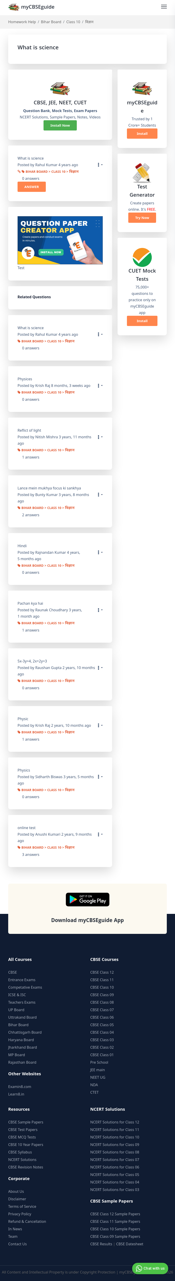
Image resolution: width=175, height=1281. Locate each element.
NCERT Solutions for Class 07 (114, 1159)
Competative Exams (25, 987)
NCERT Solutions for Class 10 (114, 1137)
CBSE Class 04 (102, 1032)
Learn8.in (16, 1094)
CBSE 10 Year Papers (25, 1144)
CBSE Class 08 (102, 1002)
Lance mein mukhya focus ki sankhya (49, 488)
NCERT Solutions (22, 1159)
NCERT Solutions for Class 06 (114, 1167)
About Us (16, 1191)
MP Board (16, 1054)
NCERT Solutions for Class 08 (114, 1152)
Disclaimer (17, 1198)
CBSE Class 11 (102, 979)
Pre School (99, 1062)
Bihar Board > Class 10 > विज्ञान (50, 172)
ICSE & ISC (17, 994)
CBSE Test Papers (23, 1129)
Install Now (60, 125)
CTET (94, 1092)
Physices (25, 378)
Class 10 (73, 21)
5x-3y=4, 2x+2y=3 (32, 661)
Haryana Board (21, 1039)
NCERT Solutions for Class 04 (114, 1182)
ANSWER (31, 186)
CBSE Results (101, 1243)
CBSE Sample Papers (25, 1122)
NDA (94, 1084)
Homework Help (22, 21)
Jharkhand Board (22, 1047)
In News (15, 1228)
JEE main (97, 1069)
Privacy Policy (19, 1213)
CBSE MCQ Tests (22, 1137)
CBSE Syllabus (20, 1152)
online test (27, 827)
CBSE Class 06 (102, 1017)
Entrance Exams (22, 979)
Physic (23, 718)
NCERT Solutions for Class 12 (114, 1122)
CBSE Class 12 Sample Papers (115, 1213)
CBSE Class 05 (102, 1024)
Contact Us (17, 1243)
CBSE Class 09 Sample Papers (115, 1236)
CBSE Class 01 (102, 1054)
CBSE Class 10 (102, 987)
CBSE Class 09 (102, 994)
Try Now (142, 217)
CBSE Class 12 (102, 972)
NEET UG (97, 1077)
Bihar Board (51, 21)
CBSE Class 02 (102, 1047)
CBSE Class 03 (102, 1039)
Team (13, 1236)
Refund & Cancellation (27, 1221)
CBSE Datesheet (129, 1243)
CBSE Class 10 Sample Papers (115, 1228)
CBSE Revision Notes (25, 1167)
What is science (31, 327)
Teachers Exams (22, 1002)
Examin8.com (19, 1086)
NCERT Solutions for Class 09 (114, 1144)
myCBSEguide (31, 7)
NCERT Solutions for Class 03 (114, 1189)
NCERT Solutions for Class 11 (114, 1129)
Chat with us (149, 1268)
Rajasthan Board (22, 1062)
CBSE (12, 972)
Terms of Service (22, 1206)
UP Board (16, 1009)
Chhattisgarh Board (25, 1032)
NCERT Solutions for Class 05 (114, 1174)
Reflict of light (29, 430)
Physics (24, 770)
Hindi (22, 545)
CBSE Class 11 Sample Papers (115, 1221)
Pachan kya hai (30, 603)
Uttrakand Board (22, 1017)
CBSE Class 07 (102, 1009)
